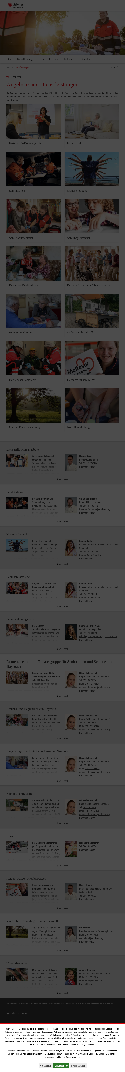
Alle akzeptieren (62, 1066)
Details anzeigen (79, 1066)
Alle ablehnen (46, 1066)
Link (93, 1044)
